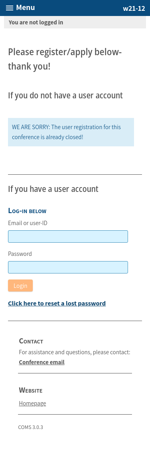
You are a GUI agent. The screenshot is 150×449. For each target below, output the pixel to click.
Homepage (32, 403)
